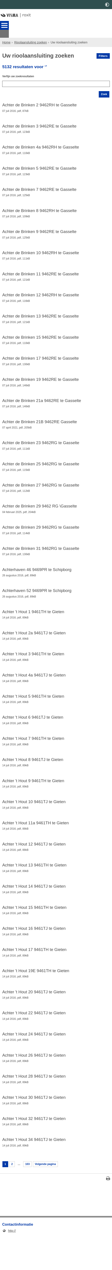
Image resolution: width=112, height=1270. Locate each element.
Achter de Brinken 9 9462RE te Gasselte (39, 233)
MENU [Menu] (4, 25)
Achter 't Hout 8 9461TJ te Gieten (32, 778)
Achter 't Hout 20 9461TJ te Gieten (34, 1018)
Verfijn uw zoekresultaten (20, 70)
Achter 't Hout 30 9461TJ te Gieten (34, 1128)
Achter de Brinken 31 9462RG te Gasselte (40, 560)
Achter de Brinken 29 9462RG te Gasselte (40, 538)
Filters (103, 48)
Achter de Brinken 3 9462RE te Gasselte (39, 124)
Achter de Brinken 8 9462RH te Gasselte (39, 211)
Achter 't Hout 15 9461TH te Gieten (34, 931)
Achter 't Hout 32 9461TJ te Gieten (34, 1149)
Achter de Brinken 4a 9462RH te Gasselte (40, 146)
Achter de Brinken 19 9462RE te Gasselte (40, 386)
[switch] (107, 4)
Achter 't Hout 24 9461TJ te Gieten (34, 1062)
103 (29, 1197)
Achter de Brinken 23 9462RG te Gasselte (40, 451)
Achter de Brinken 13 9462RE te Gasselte (40, 320)
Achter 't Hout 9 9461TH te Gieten (33, 800)
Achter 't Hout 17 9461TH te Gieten (34, 975)
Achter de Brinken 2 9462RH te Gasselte (39, 102)
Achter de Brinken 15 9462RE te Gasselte (40, 342)
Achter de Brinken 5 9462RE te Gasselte (39, 167)
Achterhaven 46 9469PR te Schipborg (36, 582)
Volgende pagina (50, 1197)
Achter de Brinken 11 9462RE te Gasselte (40, 276)
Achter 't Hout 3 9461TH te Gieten (33, 669)
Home (6, 34)
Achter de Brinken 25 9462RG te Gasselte (40, 473)
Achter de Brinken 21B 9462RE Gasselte (39, 429)
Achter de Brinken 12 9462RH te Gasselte (40, 298)
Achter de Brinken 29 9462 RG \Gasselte (39, 517)
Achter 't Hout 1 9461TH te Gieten (33, 626)
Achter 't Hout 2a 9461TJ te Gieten (34, 648)
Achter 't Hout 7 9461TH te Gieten (33, 757)
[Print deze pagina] (108, 1213)
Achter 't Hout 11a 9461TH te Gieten (35, 844)
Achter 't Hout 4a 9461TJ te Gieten (34, 691)
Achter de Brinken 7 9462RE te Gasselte (39, 189)
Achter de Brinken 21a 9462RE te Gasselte (41, 408)
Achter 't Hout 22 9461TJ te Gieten (34, 1040)
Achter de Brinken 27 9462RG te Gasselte (40, 495)
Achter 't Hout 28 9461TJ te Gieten (34, 1106)
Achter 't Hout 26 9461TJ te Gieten (34, 1084)
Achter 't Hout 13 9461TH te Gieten (34, 888)
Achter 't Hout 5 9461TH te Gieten (33, 713)
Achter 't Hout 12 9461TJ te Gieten (34, 866)
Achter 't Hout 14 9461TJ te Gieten (34, 909)
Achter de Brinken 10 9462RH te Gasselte (40, 255)
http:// (9, 1264)
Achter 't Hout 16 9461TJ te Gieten (34, 953)
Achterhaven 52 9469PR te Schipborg (36, 604)
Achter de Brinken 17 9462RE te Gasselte (40, 364)
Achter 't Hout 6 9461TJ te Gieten (32, 735)
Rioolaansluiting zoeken (30, 34)
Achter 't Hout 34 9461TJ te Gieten (34, 1171)
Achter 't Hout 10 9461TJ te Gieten (34, 822)
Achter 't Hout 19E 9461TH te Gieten (35, 997)
